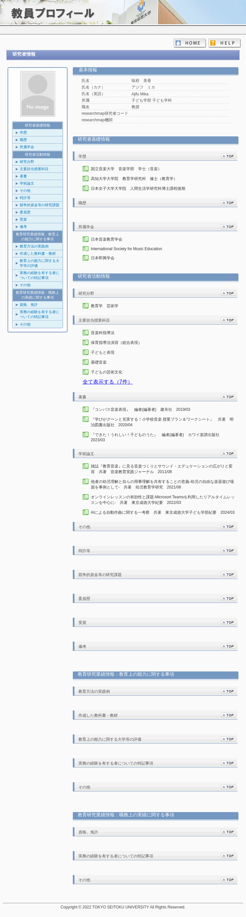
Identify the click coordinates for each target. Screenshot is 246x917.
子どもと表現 (102, 352)
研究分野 (27, 162)
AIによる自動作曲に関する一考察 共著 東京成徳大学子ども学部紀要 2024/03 (163, 512)
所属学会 (27, 147)
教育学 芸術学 (104, 306)
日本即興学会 (102, 258)
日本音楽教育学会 (106, 239)
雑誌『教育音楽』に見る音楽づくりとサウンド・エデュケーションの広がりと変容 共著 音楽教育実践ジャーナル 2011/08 (162, 469)
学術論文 (27, 183)
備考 (23, 227)
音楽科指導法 (102, 332)
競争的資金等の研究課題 (39, 205)
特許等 (25, 198)
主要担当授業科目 (34, 169)
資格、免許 (29, 305)
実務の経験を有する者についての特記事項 (39, 275)
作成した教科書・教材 (38, 253)
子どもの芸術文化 (106, 372)
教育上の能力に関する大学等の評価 (39, 263)
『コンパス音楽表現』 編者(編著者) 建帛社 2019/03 (140, 409)
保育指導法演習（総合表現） (116, 342)
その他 (25, 190)
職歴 (23, 140)
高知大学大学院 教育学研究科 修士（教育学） (134, 178)
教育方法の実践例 (34, 246)
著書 (23, 176)
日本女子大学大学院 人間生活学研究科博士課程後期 (138, 188)
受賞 (23, 219)
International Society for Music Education (126, 249)
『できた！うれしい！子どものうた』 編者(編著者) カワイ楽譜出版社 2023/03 (157, 437)
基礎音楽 (99, 362)
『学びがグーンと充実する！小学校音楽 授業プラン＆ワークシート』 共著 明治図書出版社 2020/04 (162, 422)
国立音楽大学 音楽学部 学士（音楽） (126, 169)
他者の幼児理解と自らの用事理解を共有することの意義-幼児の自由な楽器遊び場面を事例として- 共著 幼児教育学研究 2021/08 (162, 484)
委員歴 (25, 212)
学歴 (23, 132)
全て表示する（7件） (108, 382)
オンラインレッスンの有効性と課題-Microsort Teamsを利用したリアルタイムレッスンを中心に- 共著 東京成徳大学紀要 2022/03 (163, 500)
